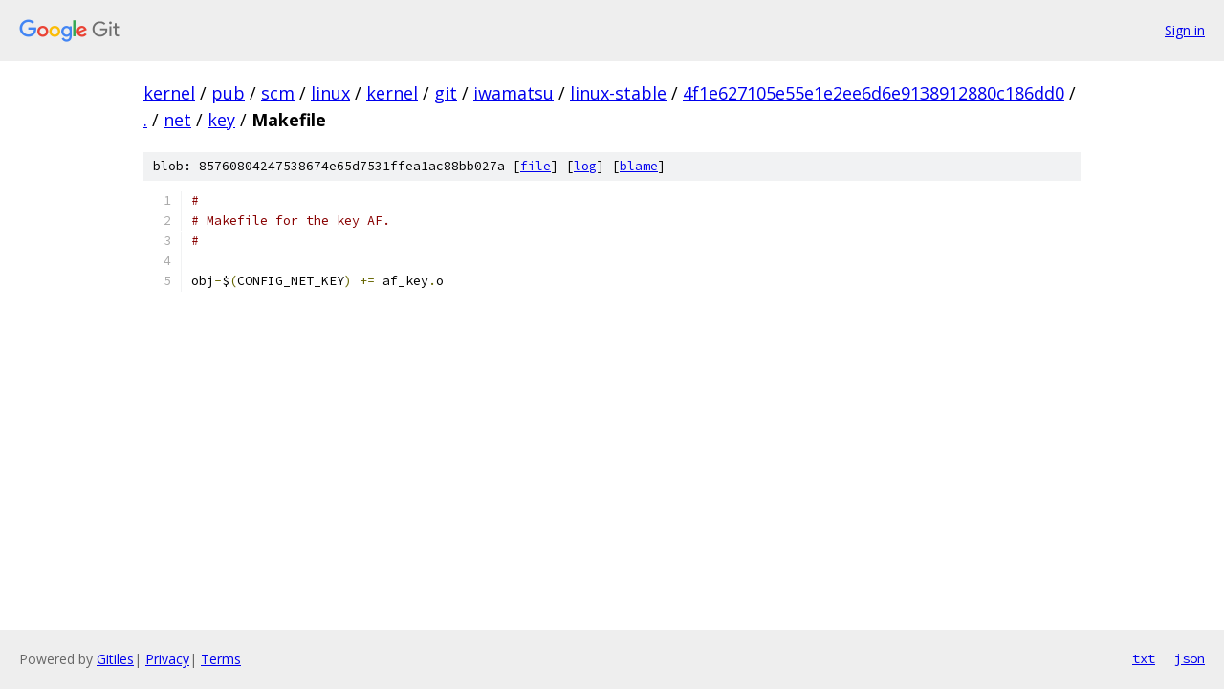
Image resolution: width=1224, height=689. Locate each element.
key (221, 119)
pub (228, 92)
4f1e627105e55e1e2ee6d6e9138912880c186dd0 (873, 92)
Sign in (1185, 30)
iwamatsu (513, 92)
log (585, 166)
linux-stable (618, 92)
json (1189, 658)
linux (330, 92)
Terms (221, 659)
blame (639, 166)
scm (278, 92)
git (445, 92)
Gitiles (115, 659)
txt (1143, 658)
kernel (169, 92)
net (177, 119)
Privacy (167, 659)
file (535, 166)
